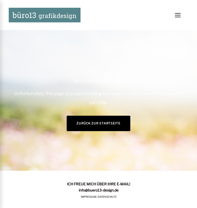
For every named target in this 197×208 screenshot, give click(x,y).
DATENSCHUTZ (107, 196)
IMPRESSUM (88, 196)
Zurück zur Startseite (98, 123)
